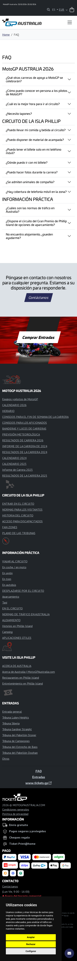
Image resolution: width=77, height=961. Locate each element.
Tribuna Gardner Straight (17, 729)
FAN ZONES (9, 527)
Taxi (4, 602)
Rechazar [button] (30, 944)
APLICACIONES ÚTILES (16, 638)
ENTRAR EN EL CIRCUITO (18, 503)
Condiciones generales (15, 809)
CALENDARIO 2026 (14, 405)
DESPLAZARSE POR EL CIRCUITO (23, 591)
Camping (7, 632)
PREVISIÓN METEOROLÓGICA (21, 434)
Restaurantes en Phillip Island (20, 677)
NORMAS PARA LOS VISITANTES (22, 509)
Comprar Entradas (38, 337)
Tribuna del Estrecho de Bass (19, 747)
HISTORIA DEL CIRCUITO (17, 515)
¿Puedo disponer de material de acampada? (35, 140)
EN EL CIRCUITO (12, 608)
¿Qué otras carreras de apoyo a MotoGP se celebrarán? (34, 79)
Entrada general (12, 711)
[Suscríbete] (69, 953)
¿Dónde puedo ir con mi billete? (26, 162)
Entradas (38, 777)
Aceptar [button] (31, 937)
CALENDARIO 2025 (14, 464)
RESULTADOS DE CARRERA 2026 (22, 440)
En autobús (9, 585)
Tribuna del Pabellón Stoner (19, 735)
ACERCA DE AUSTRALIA (16, 666)
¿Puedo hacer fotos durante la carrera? (31, 172)
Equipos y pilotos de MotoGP (20, 399)
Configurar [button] (31, 951)
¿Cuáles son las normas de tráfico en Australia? (30, 209)
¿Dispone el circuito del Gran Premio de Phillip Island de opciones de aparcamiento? (36, 222)
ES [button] (54, 9)
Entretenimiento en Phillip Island (22, 683)
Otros (5, 758)
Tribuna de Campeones (16, 741)
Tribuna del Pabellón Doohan (20, 753)
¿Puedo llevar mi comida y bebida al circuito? (35, 130)
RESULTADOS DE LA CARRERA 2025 (24, 475)
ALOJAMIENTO (11, 620)
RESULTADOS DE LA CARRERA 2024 (24, 452)
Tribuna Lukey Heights (15, 717)
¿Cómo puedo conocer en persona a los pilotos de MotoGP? (36, 92)
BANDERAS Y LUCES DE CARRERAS (24, 428)
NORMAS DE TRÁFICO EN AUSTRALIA (26, 614)
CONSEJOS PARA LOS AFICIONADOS (24, 422)
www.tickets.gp (38, 783)
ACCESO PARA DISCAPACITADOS (22, 521)
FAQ (38, 771)
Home (6, 34)
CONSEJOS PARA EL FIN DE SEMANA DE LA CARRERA (35, 417)
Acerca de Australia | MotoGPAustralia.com (28, 672)
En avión (7, 573)
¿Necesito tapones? (19, 113)
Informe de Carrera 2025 (17, 469)
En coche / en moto (14, 567)
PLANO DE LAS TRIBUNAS (18, 533)
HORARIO (8, 411)
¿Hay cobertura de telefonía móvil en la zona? (36, 192)
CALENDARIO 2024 (14, 458)
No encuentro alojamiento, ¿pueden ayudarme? (29, 236)
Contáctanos (38, 297)
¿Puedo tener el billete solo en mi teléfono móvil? (33, 151)
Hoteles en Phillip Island (17, 626)
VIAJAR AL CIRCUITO (14, 561)
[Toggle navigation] (70, 22)
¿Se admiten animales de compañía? (30, 182)
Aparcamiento (10, 596)
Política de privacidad (15, 814)
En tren (6, 579)
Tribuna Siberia (11, 723)
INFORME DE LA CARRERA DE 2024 (24, 446)
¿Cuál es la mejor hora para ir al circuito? (33, 104)
